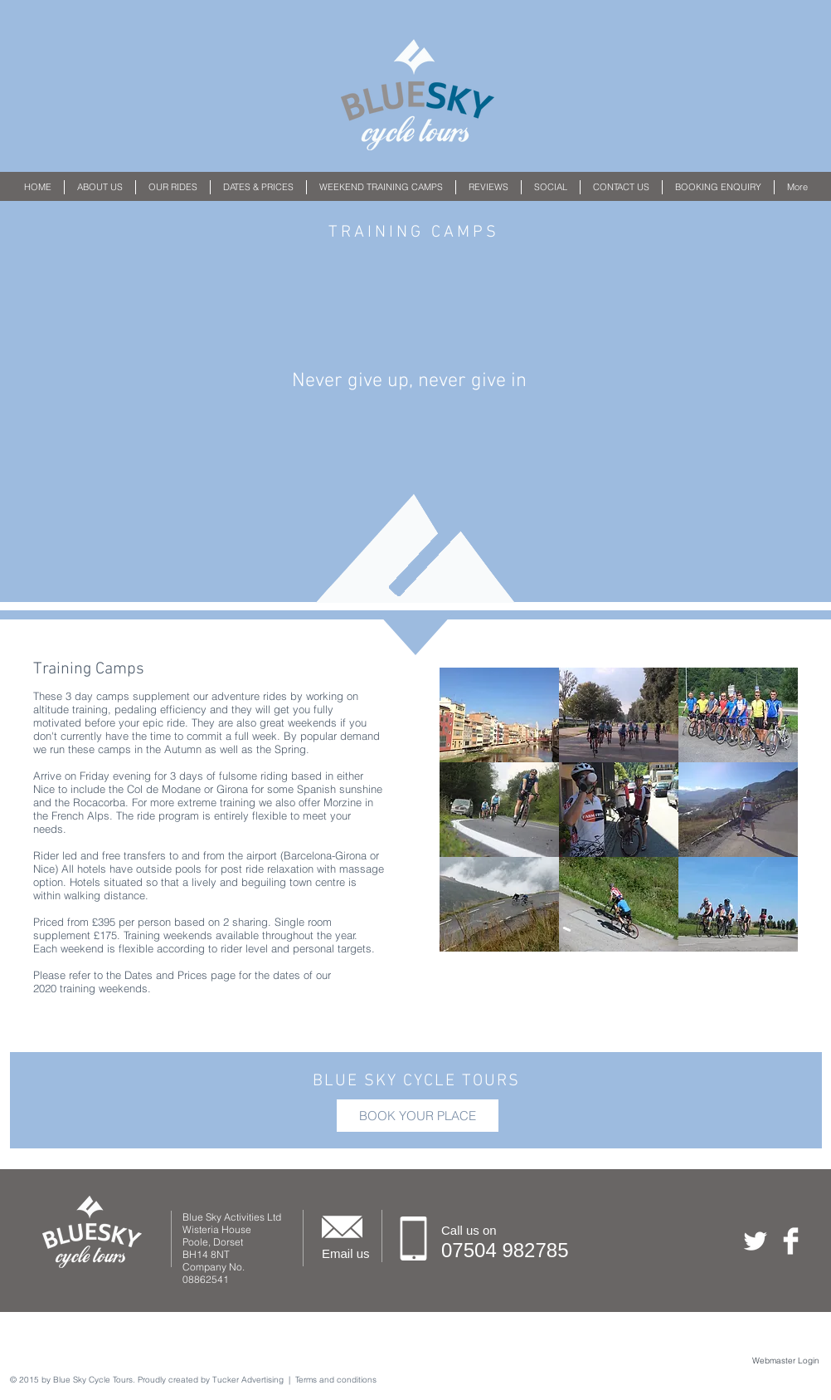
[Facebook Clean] (790, 1241)
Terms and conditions (336, 1379)
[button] (173, 187)
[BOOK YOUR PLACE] (417, 1115)
